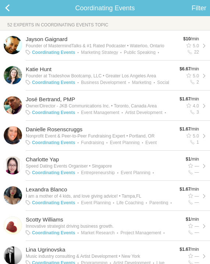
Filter (199, 8)
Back (14, 8)
